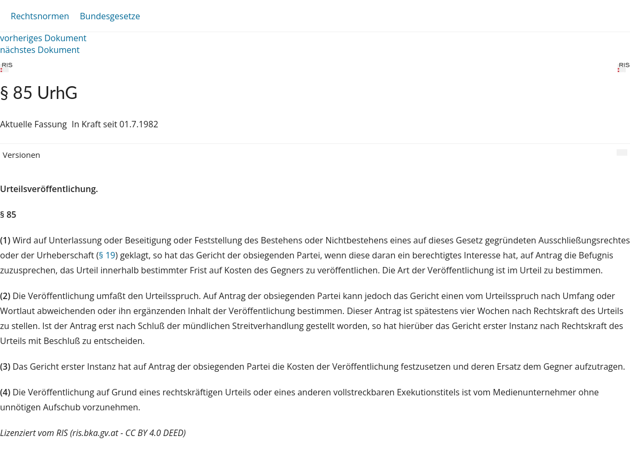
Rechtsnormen (40, 16)
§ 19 (107, 255)
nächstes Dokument (40, 50)
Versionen (21, 154)
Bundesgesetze (110, 16)
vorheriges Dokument (43, 38)
